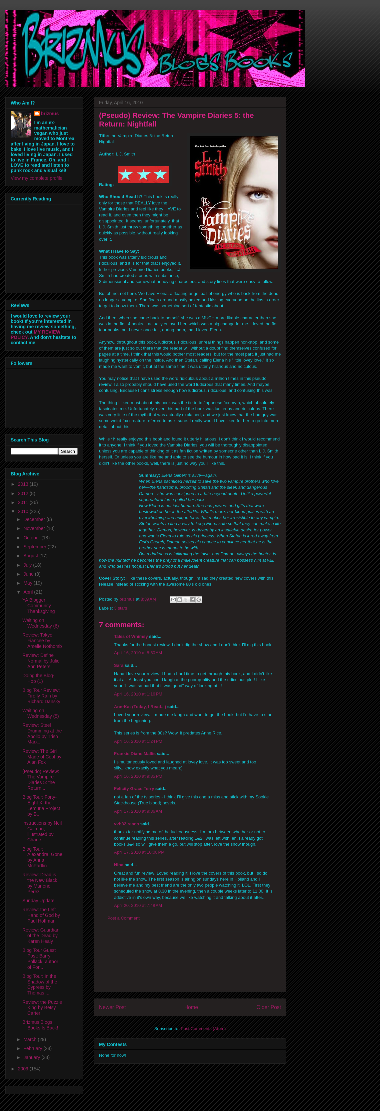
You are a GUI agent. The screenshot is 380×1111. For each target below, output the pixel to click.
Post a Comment (123, 918)
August (31, 555)
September (35, 546)
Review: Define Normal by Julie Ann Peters (40, 661)
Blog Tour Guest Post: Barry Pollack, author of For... (40, 959)
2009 (24, 1068)
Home (191, 1007)
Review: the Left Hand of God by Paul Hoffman (41, 915)
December (34, 519)
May (28, 583)
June (29, 574)
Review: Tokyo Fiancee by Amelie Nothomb (42, 640)
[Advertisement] (190, 961)
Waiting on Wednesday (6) (40, 623)
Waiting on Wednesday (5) (40, 713)
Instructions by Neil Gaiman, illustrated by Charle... (42, 831)
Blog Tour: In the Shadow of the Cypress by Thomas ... (39, 984)
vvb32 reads (126, 823)
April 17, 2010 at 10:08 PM (139, 852)
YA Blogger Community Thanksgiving (38, 605)
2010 (24, 511)
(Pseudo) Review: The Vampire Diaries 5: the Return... (40, 780)
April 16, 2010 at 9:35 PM (138, 776)
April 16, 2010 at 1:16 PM (138, 694)
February (33, 1048)
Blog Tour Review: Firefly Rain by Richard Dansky (41, 696)
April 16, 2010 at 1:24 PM (138, 741)
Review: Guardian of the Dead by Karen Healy (40, 935)
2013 (24, 484)
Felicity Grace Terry (134, 788)
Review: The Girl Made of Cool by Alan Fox (41, 756)
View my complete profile (36, 178)
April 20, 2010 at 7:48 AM (138, 905)
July (28, 565)
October (32, 537)
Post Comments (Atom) (203, 1028)
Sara (118, 665)
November (34, 528)
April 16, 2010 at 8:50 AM (138, 652)
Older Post (268, 1007)
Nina (118, 864)
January (32, 1057)
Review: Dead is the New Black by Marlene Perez (39, 883)
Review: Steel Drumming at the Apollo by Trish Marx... (42, 733)
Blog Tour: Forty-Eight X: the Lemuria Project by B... (41, 805)
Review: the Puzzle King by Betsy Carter (42, 1007)
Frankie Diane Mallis (135, 753)
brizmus (50, 113)
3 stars (120, 608)
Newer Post (112, 1007)
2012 (24, 493)
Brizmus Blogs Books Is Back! (40, 1024)
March (30, 1039)
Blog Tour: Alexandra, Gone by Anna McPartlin (42, 857)
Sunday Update (38, 900)
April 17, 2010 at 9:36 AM (138, 811)
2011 (24, 502)
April (28, 592)
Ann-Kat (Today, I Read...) (140, 706)
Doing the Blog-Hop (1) (38, 678)
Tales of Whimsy (131, 636)
